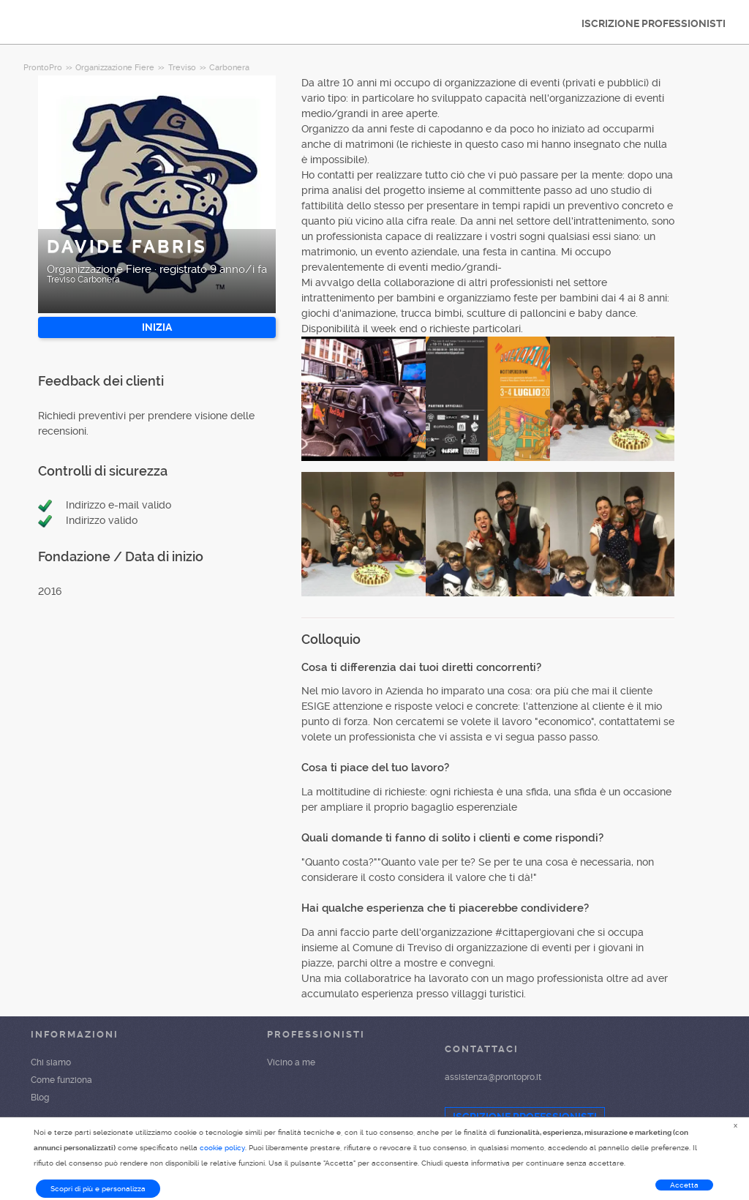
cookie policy (222, 1148)
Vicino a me (291, 1062)
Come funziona (61, 1080)
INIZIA (157, 327)
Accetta (684, 1185)
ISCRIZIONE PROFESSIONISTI (653, 23)
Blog (40, 1097)
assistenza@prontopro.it (493, 1077)
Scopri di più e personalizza (98, 1189)
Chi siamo (51, 1062)
